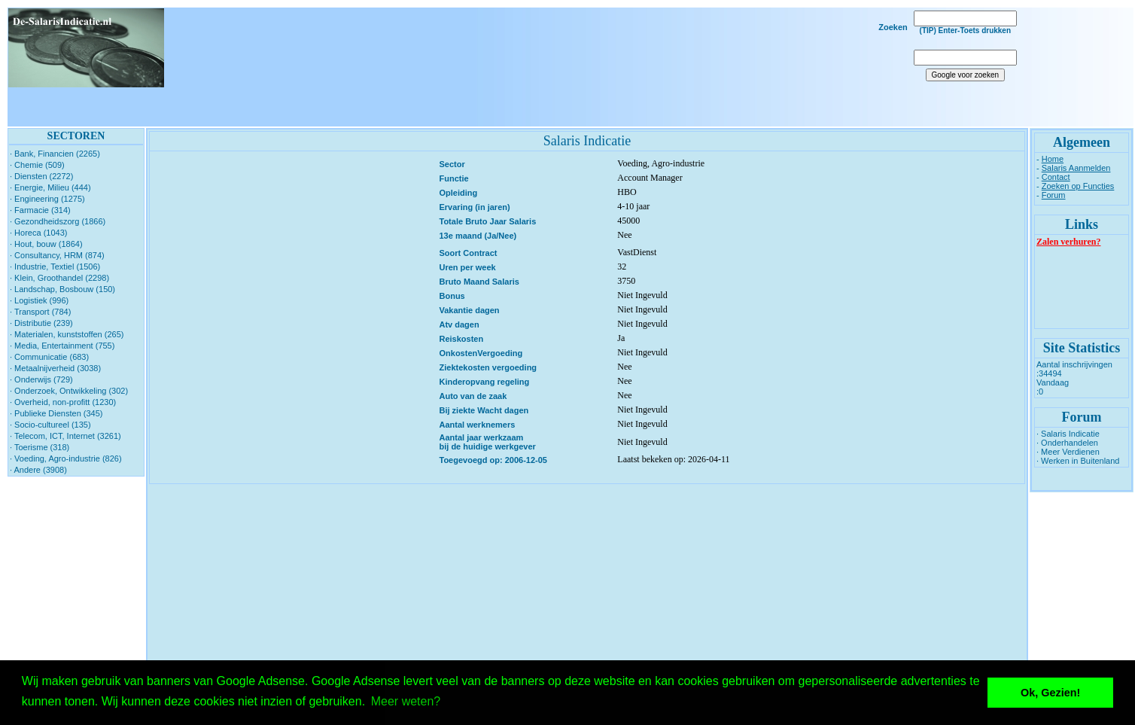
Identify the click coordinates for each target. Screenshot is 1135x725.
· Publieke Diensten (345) (56, 413)
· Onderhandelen (1067, 442)
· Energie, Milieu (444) (50, 187)
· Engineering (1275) (47, 198)
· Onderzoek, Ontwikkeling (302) (69, 390)
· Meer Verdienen (1068, 451)
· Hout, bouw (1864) (46, 243)
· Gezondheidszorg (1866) (57, 221)
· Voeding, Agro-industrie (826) (66, 458)
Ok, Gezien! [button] (1050, 693)
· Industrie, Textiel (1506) (55, 266)
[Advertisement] (584, 67)
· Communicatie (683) (49, 356)
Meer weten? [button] (406, 701)
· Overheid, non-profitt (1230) (63, 402)
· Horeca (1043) (38, 232)
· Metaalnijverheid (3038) (55, 368)
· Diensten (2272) (41, 176)
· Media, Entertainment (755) (62, 345)
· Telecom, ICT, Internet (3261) (65, 435)
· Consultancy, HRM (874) (57, 255)
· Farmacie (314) (40, 210)
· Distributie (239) (41, 322)
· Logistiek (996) (39, 300)
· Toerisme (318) (39, 447)
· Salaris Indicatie (1068, 433)
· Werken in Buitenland (1077, 460)
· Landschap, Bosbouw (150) (62, 289)
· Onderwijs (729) (41, 379)
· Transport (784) (40, 311)
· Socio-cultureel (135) (50, 424)
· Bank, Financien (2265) (55, 153)
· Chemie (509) (37, 164)
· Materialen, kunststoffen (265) (66, 334)
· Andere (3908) (38, 469)
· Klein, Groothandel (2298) (59, 277)
